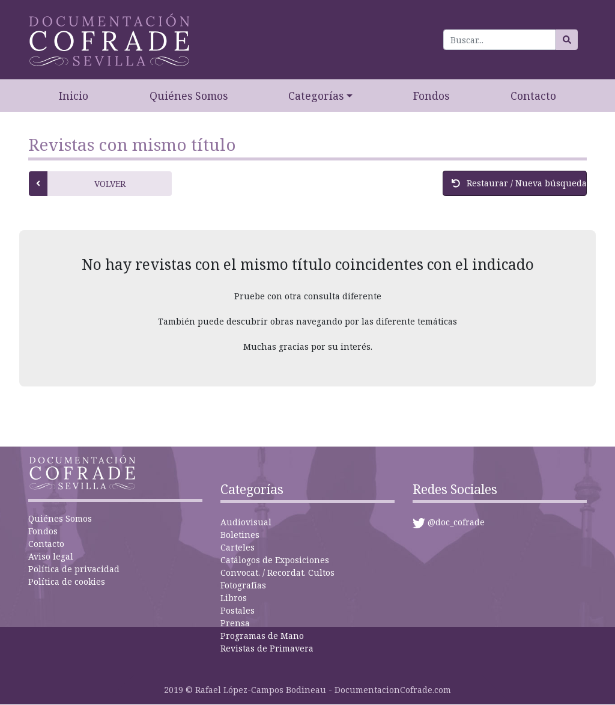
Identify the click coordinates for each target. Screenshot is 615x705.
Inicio (73, 95)
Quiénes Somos (189, 95)
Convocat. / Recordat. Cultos (277, 572)
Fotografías (243, 585)
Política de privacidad (74, 569)
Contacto (533, 95)
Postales (237, 610)
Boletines (239, 534)
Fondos (431, 95)
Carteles (237, 547)
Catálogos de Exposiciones (274, 560)
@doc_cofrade (456, 522)
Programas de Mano (262, 635)
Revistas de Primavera (267, 648)
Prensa (235, 623)
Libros (233, 597)
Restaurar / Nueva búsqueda (519, 183)
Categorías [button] (316, 95)
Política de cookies (66, 581)
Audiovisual (245, 522)
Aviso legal (50, 556)
